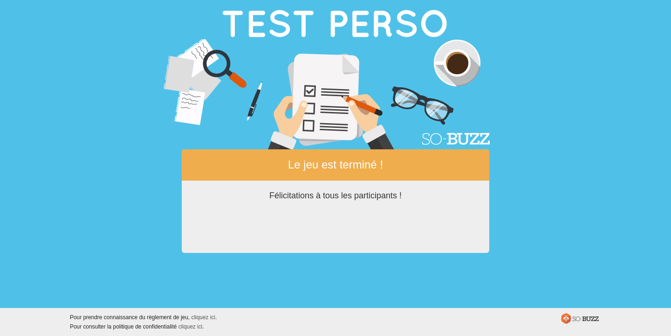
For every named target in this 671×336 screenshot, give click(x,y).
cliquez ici (203, 317)
